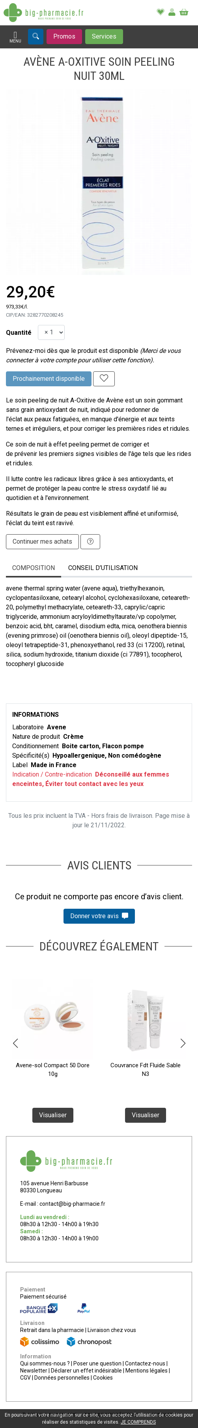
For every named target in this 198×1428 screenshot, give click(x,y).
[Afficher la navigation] (15, 37)
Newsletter (33, 1370)
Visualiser (53, 1115)
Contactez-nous (145, 1363)
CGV (25, 1377)
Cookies (103, 1377)
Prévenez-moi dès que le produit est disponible (72, 350)
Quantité (19, 332)
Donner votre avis (99, 916)
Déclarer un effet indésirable (86, 1370)
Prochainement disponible (49, 378)
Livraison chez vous (112, 1330)
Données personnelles (62, 1377)
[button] (15, 1043)
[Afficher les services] (104, 36)
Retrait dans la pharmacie (52, 1330)
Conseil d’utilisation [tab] (103, 568)
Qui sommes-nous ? (45, 1363)
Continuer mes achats (42, 541)
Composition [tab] (33, 568)
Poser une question (97, 1363)
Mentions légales (146, 1370)
